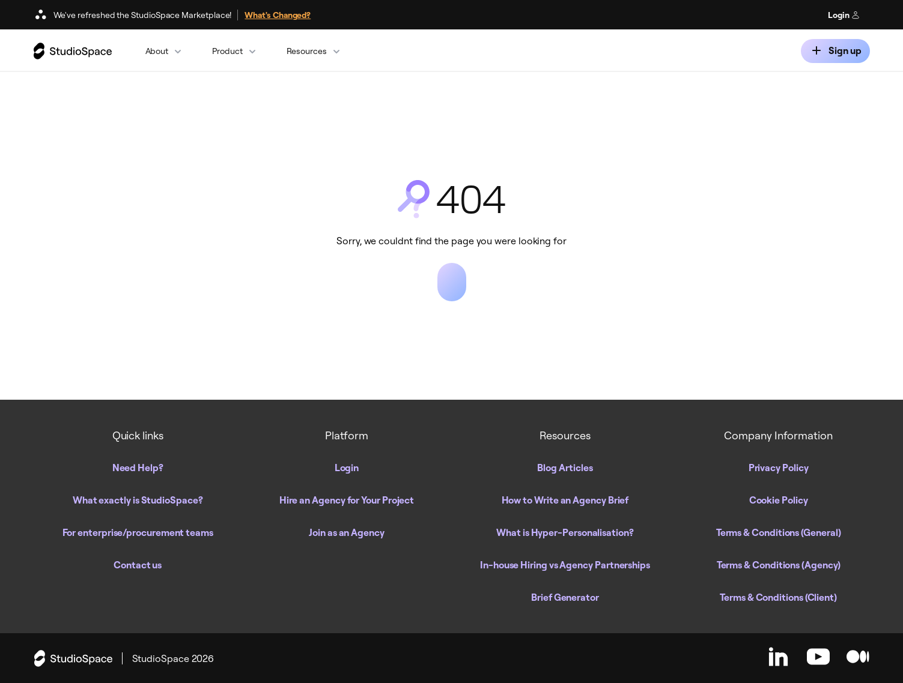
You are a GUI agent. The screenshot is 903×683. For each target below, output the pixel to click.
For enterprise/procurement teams (137, 532)
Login (844, 15)
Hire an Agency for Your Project (347, 500)
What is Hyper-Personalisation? (565, 532)
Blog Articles (564, 468)
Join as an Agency (347, 532)
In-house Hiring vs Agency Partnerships (565, 565)
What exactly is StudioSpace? (138, 500)
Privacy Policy (779, 468)
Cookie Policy (778, 500)
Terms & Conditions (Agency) (779, 565)
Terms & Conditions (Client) (778, 597)
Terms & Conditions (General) (778, 532)
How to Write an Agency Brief (565, 500)
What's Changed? (278, 15)
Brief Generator (565, 597)
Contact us (138, 565)
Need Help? (137, 468)
